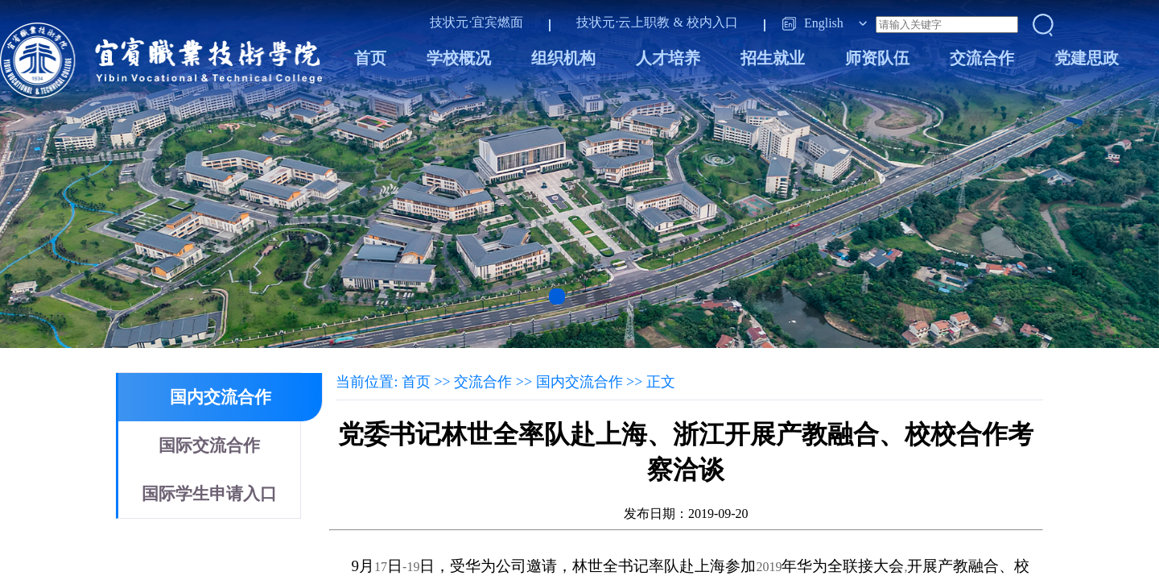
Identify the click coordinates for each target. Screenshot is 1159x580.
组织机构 (563, 58)
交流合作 (982, 58)
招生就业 (772, 58)
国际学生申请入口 (209, 493)
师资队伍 (877, 58)
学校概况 (459, 58)
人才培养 (668, 58)
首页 (370, 58)
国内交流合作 (220, 397)
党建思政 (1086, 58)
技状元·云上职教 (623, 22)
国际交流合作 (209, 445)
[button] (557, 296)
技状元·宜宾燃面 (476, 22)
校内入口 (712, 22)
